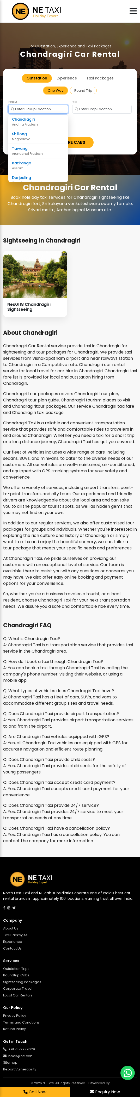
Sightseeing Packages (22, 982)
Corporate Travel (17, 988)
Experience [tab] (67, 78)
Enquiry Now (105, 1092)
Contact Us (12, 948)
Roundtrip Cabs (16, 975)
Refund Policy (14, 1028)
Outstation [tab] (37, 78)
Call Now (34, 1092)
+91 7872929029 (19, 1049)
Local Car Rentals (17, 995)
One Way (55, 90)
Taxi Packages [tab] (100, 78)
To (74, 102)
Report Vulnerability (19, 1069)
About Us (10, 928)
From (12, 102)
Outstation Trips (16, 968)
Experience (12, 941)
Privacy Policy (14, 1015)
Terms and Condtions (21, 1022)
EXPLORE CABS (70, 142)
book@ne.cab (18, 1055)
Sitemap (10, 1062)
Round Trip (83, 90)
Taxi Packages (15, 935)
